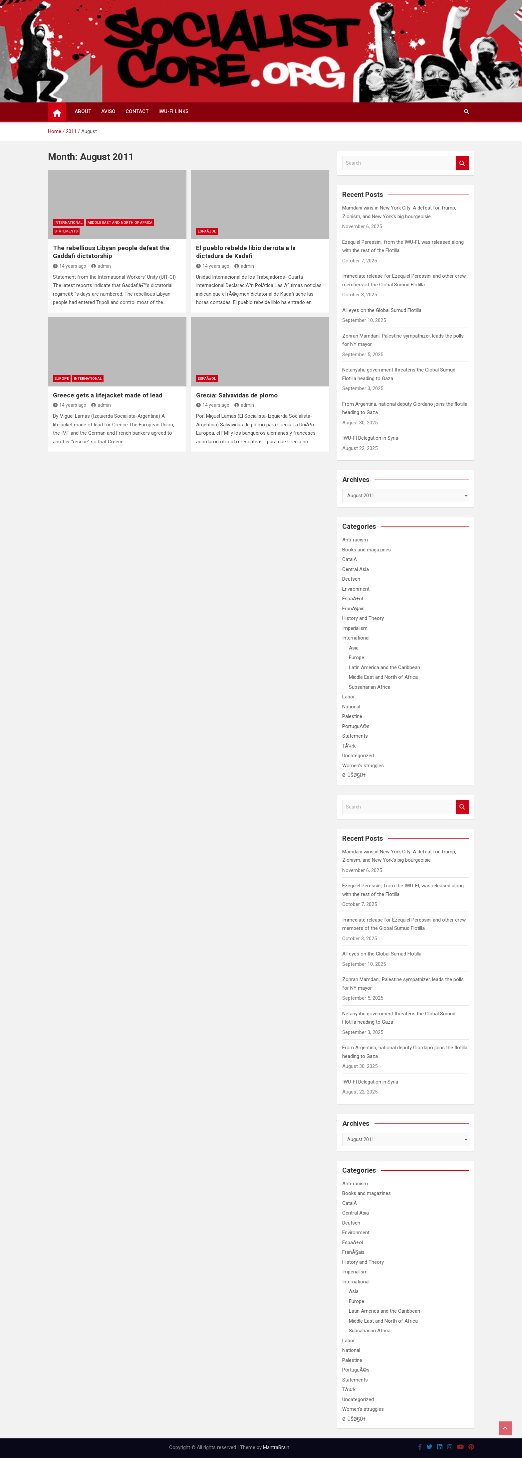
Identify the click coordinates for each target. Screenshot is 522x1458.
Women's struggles (363, 766)
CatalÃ (350, 559)
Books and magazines (366, 550)
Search (462, 163)
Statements (66, 231)
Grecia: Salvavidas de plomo (237, 395)
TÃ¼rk (349, 746)
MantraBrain (276, 1447)
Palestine (352, 716)
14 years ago (69, 266)
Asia (354, 648)
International (69, 222)
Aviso (108, 111)
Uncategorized (358, 756)
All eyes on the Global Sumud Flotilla (381, 310)
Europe (62, 378)
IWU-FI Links (173, 111)
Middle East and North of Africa (120, 222)
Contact (137, 111)
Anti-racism (355, 540)
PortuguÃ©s (356, 726)
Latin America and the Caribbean (384, 667)
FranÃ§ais (353, 609)
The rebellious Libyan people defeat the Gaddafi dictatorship (111, 252)
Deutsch (351, 579)
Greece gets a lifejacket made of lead (107, 395)
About (83, 111)
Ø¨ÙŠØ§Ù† (354, 775)
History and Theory (363, 618)
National (351, 707)
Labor (348, 697)
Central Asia (355, 569)
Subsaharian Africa (370, 687)
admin (101, 266)
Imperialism (355, 628)
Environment (356, 589)
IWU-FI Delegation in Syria (370, 438)
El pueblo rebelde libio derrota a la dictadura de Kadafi (246, 252)
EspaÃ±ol (207, 231)
